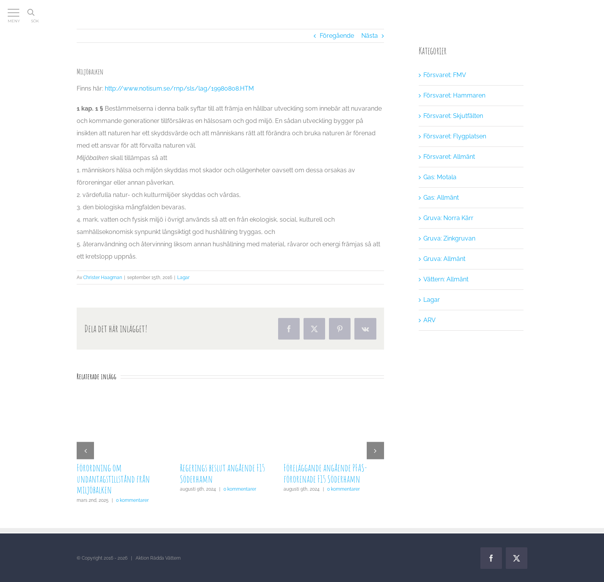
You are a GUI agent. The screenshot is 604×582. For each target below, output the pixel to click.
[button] (85, 450)
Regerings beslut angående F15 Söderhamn (222, 473)
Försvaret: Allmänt (449, 156)
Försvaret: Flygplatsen (454, 136)
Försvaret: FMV (444, 75)
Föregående (337, 35)
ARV (429, 320)
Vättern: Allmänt (445, 279)
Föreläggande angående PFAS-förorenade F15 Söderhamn (325, 473)
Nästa (369, 35)
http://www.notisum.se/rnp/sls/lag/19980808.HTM (179, 88)
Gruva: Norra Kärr (448, 218)
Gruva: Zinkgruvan (449, 238)
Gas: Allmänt (441, 197)
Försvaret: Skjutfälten (453, 115)
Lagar (183, 277)
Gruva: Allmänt (444, 258)
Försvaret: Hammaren (454, 95)
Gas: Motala (439, 177)
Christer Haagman (102, 277)
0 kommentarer (132, 500)
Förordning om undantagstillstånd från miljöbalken (113, 478)
